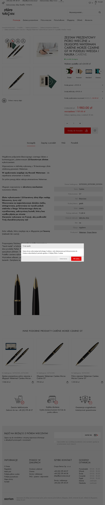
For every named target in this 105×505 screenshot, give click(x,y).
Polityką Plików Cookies (56, 253)
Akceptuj (76, 259)
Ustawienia (63, 259)
